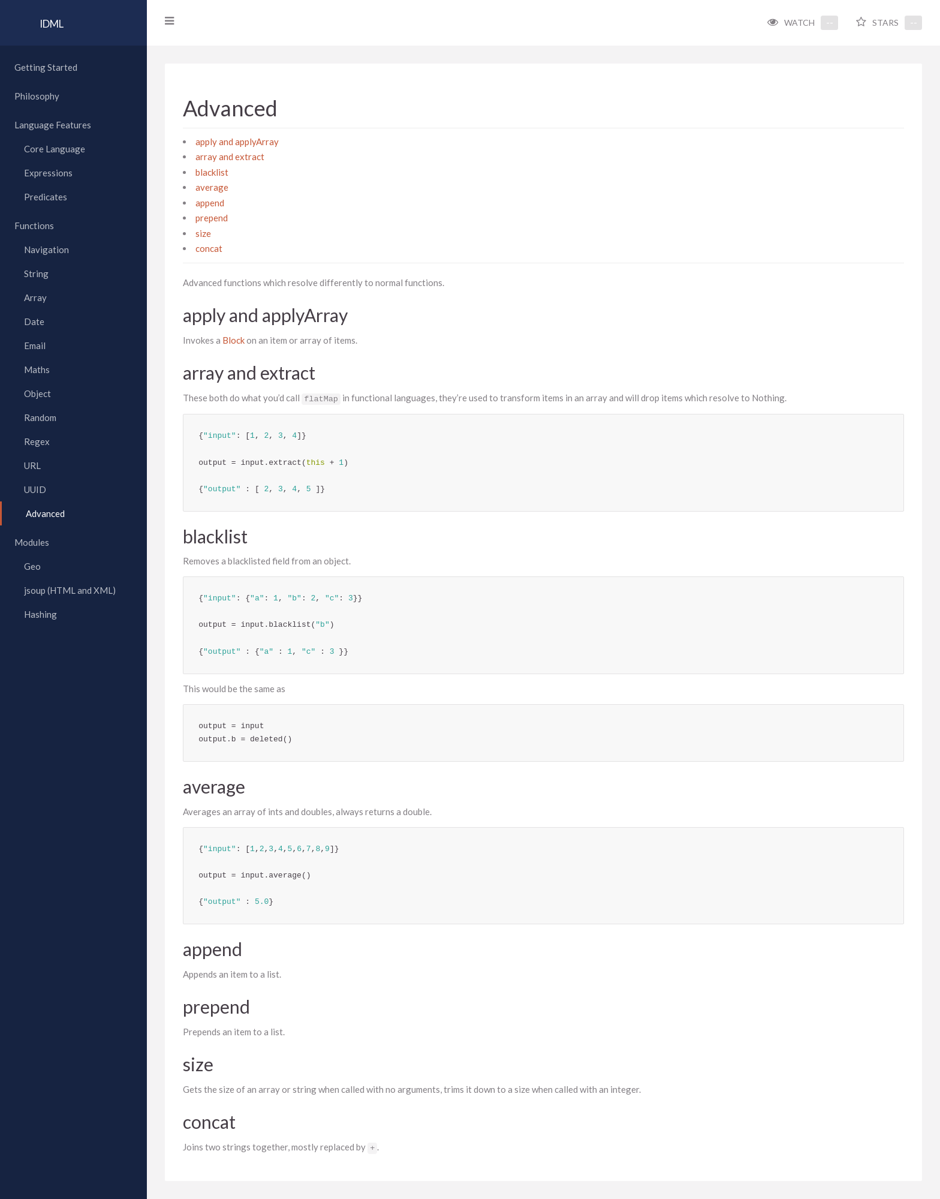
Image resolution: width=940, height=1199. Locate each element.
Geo (32, 566)
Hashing (40, 614)
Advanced (45, 513)
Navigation (46, 249)
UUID (35, 489)
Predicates (45, 196)
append (212, 202)
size (206, 233)
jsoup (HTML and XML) (70, 590)
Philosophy (36, 96)
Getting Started (45, 67)
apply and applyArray (240, 141)
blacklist (214, 172)
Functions (34, 225)
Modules (31, 542)
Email (35, 345)
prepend (214, 217)
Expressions (48, 172)
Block (236, 340)
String (36, 273)
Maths (37, 369)
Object (37, 393)
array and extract (232, 156)
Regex (37, 441)
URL (32, 465)
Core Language (54, 148)
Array (35, 297)
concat (211, 248)
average (214, 187)
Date (34, 321)
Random (40, 417)
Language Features (52, 124)
